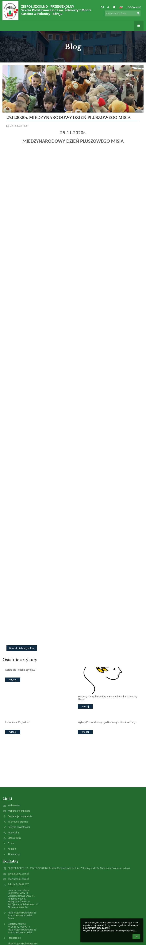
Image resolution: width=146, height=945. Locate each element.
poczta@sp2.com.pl (18, 873)
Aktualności (14, 854)
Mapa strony (14, 837)
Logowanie (134, 7)
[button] (121, 7)
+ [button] (102, 7)
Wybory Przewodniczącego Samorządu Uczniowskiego (107, 722)
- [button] (108, 7)
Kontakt (12, 848)
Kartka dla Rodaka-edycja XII (20, 669)
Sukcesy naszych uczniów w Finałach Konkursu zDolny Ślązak (107, 698)
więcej (12, 679)
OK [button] (136, 936)
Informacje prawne (18, 821)
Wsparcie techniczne (19, 810)
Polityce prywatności (125, 930)
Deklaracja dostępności (20, 816)
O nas (11, 843)
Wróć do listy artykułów (21, 648)
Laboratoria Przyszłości (17, 722)
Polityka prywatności (19, 827)
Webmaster (14, 805)
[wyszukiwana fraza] (123, 13)
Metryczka (13, 832)
